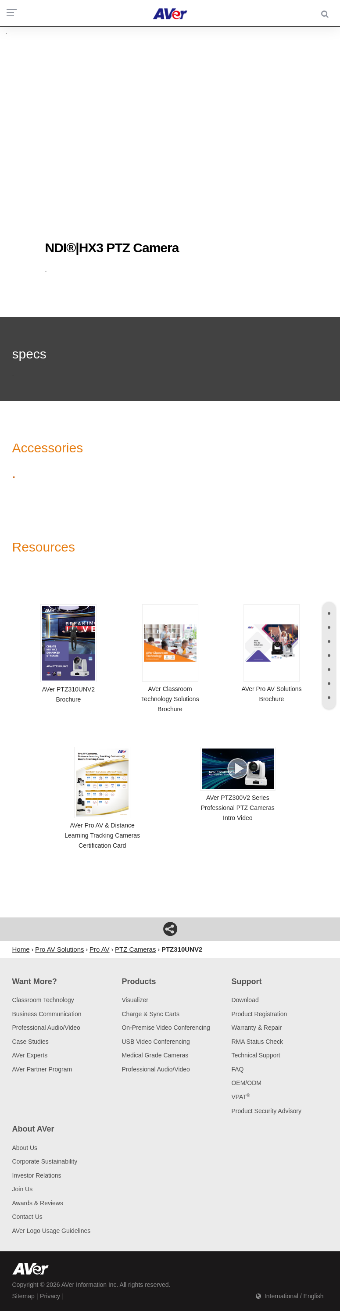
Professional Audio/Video (46, 1027)
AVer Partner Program (42, 1069)
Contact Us (27, 1216)
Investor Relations (36, 1175)
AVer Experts (30, 1055)
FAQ (237, 1069)
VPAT (240, 1096)
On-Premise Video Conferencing (166, 1027)
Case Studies (30, 1041)
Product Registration (259, 1013)
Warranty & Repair (256, 1027)
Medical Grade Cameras (155, 1055)
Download (244, 999)
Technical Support (255, 1055)
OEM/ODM (246, 1082)
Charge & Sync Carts (150, 1013)
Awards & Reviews (37, 1203)
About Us (25, 1147)
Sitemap (23, 1296)
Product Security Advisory (266, 1110)
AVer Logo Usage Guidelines (51, 1230)
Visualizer (135, 999)
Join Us (22, 1189)
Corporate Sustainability (45, 1161)
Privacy (50, 1296)
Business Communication (47, 1013)
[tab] (329, 613)
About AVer (33, 1129)
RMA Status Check (257, 1041)
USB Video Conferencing (156, 1041)
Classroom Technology (43, 999)
